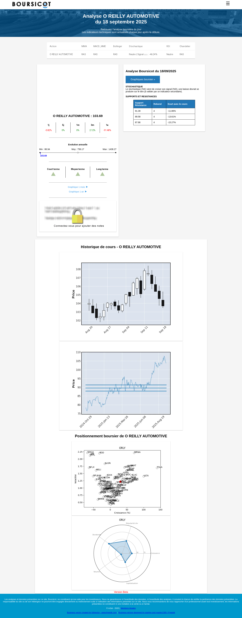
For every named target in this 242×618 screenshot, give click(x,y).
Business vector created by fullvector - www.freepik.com (92, 612)
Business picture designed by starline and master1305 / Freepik (146, 612)
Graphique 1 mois (78, 187)
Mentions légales (128, 608)
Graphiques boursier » (143, 79)
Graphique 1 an (78, 191)
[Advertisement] (77, 89)
